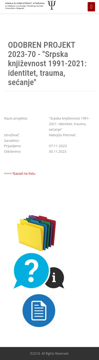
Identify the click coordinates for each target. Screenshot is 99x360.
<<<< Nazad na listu (19, 173)
